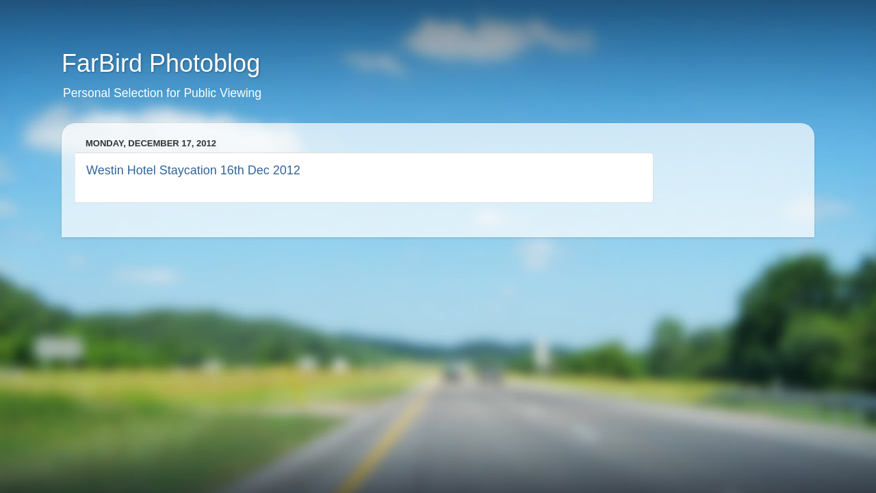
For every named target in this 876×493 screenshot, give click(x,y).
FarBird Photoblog (161, 63)
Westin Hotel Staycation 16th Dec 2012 (193, 170)
